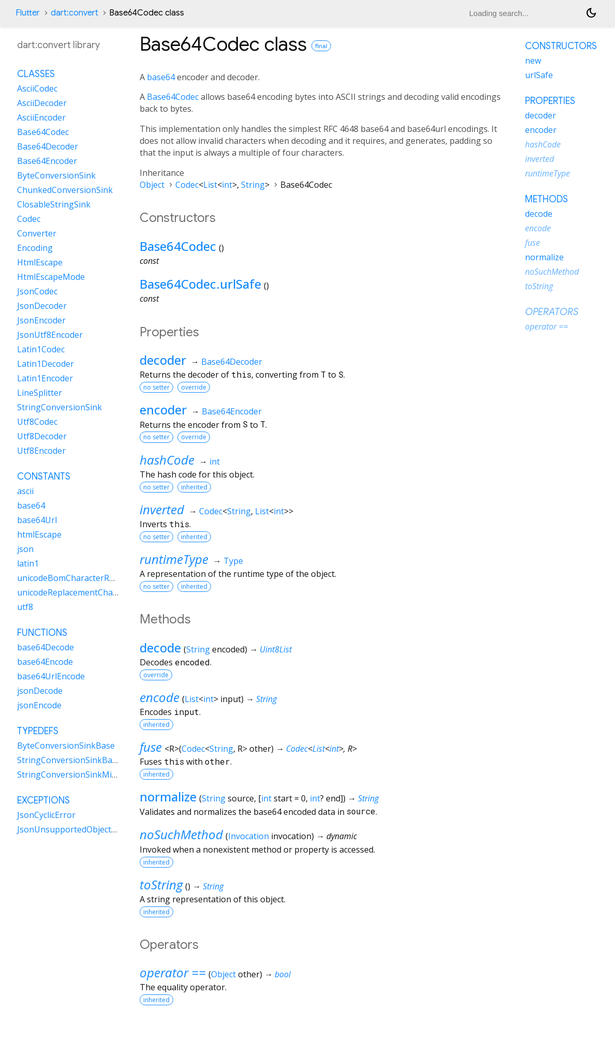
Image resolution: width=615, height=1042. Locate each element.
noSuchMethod (181, 834)
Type (233, 561)
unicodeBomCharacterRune (70, 578)
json (25, 549)
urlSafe (539, 75)
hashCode (167, 459)
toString (161, 884)
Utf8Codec (37, 421)
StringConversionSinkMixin (70, 774)
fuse (151, 746)
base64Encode (45, 661)
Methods (546, 199)
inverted (162, 509)
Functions (42, 632)
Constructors (561, 46)
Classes (36, 74)
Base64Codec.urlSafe (200, 283)
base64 (161, 77)
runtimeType (174, 559)
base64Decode (45, 647)
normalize (168, 796)
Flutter (28, 13)
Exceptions (43, 800)
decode (160, 647)
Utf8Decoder (42, 436)
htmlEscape (39, 534)
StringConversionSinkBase (69, 760)
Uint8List (276, 649)
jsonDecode (40, 690)
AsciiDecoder (42, 103)
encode (159, 697)
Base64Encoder (232, 411)
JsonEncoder (41, 320)
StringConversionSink (59, 407)
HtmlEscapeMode (51, 276)
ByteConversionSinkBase (66, 745)
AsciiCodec (37, 88)
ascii (25, 491)
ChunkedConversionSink (65, 190)
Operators (551, 312)
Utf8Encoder (41, 450)
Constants (43, 476)
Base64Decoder (231, 361)
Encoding (35, 248)
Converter (36, 233)
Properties (550, 101)
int (227, 184)
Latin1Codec (41, 349)
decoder (163, 359)
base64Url (37, 520)
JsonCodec (37, 291)
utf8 (25, 607)
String (253, 184)
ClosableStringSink (54, 204)
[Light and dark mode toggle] (591, 13)
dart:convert (74, 13)
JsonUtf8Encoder (50, 334)
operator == (173, 972)
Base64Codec (173, 96)
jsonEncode (39, 705)
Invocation (248, 836)
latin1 (28, 563)
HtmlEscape (40, 262)
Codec (187, 184)
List (210, 184)
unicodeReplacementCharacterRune (86, 592)
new (533, 60)
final (321, 46)
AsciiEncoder (41, 117)
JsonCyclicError (46, 815)
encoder (163, 409)
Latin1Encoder (45, 378)
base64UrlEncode (51, 676)
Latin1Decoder (45, 363)
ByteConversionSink (56, 175)
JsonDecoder (42, 305)
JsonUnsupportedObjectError (74, 829)
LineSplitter (39, 392)
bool (283, 974)
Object (152, 184)
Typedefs (37, 731)
